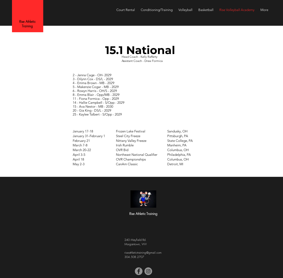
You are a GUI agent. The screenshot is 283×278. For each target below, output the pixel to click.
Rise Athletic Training (27, 23)
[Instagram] (148, 271)
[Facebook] (138, 271)
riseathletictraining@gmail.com (143, 253)
